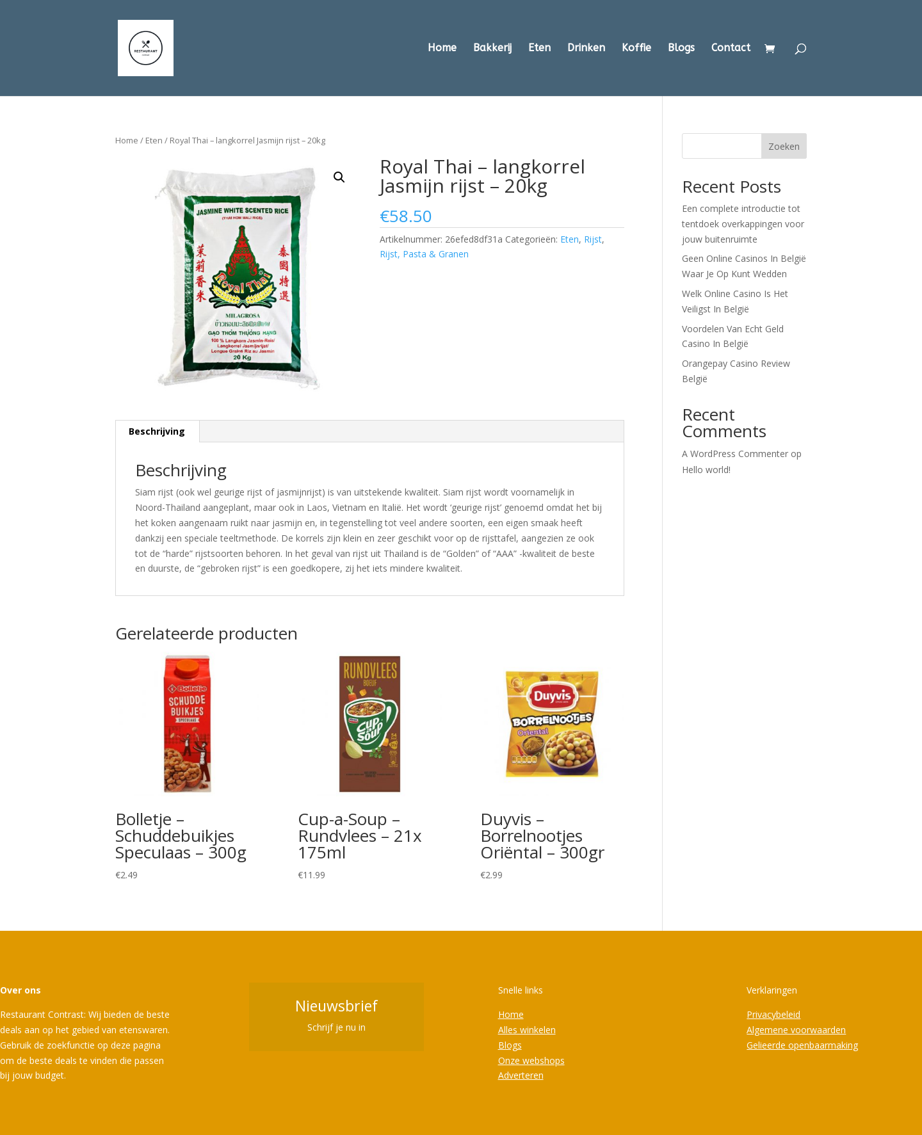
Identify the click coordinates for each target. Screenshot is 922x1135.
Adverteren (521, 1075)
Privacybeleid (773, 1014)
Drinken (586, 49)
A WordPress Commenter (735, 453)
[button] (339, 177)
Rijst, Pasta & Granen (424, 254)
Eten (539, 49)
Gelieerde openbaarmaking (802, 1045)
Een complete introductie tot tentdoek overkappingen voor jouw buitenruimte (743, 223)
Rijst (593, 239)
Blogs (681, 49)
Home (442, 49)
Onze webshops (531, 1060)
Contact (730, 49)
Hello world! (706, 469)
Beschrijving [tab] (157, 431)
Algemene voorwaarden (796, 1030)
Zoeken (784, 146)
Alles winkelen (527, 1030)
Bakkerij (492, 49)
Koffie (636, 49)
